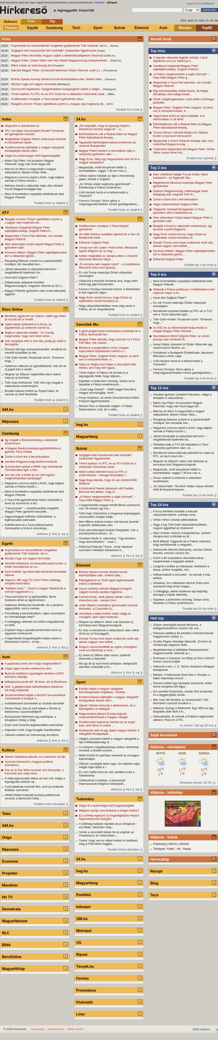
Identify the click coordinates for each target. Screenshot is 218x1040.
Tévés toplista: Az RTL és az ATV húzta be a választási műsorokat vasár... (59, 94)
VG (78, 943)
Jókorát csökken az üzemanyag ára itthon (32, 735)
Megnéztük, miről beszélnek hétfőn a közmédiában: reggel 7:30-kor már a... (177, 471)
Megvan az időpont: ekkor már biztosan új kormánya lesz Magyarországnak (180, 462)
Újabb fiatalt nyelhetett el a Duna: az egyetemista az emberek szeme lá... (28, 326)
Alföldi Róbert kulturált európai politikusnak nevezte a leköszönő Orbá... (32, 796)
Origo (7, 837)
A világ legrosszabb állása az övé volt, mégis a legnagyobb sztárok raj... (35, 780)
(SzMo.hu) (109, 55)
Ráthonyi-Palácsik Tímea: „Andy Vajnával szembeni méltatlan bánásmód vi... (105, 548)
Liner (80, 1014)
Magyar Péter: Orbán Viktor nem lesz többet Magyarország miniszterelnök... (60, 60)
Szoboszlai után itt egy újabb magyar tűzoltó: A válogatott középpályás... (109, 732)
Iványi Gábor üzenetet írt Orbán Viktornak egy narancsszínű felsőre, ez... (182, 346)
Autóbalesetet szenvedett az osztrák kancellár (34, 703)
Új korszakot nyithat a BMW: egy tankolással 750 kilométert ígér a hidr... (33, 468)
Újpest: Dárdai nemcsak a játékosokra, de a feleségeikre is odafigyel (107, 707)
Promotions (86, 990)
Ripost (81, 954)
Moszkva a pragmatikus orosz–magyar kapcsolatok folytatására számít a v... (104, 349)
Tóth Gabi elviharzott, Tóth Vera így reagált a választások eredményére (34, 384)
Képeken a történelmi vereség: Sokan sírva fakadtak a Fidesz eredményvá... (181, 601)
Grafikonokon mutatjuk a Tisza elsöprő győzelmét (43, 99)
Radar (187, 848)
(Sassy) (114, 45)
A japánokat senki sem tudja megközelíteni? (33, 663)
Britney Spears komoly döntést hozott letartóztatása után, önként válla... (58, 79)
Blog (154, 883)
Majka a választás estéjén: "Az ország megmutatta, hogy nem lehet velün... (29, 334)
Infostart (83, 907)
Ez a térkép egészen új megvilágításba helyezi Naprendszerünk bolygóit (109, 817)
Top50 (207, 28)
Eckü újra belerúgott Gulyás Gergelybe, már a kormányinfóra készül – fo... (108, 531)
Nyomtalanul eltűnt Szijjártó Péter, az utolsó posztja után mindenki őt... (181, 337)
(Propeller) (58, 65)
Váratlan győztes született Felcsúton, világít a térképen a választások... (182, 396)
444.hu (7, 409)
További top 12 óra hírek (198, 495)
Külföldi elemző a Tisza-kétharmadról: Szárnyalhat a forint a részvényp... (29, 526)
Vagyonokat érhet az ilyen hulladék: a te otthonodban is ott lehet (179, 117)
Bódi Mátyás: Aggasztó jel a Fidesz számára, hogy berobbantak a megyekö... (182, 543)
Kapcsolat (37, 1029)
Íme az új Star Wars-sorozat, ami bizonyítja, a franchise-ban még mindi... (34, 771)
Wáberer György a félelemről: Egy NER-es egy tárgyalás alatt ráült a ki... (183, 709)
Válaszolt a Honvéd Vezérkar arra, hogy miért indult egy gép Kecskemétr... (108, 282)
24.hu (81, 119)
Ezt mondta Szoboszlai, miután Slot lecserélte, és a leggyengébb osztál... (183, 693)
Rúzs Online (12, 309)
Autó (163, 28)
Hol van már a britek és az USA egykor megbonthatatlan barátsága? (30, 476)
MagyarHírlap (13, 969)
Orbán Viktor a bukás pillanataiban (175, 519)
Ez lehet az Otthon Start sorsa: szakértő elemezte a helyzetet (105, 656)
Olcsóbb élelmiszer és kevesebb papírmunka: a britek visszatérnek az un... (35, 565)
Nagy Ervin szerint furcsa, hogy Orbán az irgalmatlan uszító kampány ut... (179, 236)
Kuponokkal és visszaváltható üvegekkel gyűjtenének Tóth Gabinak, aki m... (60, 45)
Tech (76, 28)
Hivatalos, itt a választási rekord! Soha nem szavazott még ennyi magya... (181, 584)
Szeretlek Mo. (87, 324)
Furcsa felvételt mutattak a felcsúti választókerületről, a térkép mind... (175, 513)
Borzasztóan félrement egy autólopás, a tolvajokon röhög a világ (30, 718)
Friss (31, 21)
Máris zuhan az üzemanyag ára (32, 65)
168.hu (82, 919)
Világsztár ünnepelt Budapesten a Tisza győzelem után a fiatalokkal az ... (178, 211)
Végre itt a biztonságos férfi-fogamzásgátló (32, 155)
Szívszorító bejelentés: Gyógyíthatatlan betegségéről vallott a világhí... (57, 89)
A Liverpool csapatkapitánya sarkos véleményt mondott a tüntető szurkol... (109, 748)
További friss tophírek (200, 158)
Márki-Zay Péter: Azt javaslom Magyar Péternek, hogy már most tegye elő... (177, 404)
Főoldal (11, 28)
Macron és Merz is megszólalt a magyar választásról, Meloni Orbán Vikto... (179, 412)
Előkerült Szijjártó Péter (168, 259)
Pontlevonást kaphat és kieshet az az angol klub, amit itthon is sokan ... (107, 723)
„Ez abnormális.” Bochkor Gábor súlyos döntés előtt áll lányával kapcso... (183, 487)
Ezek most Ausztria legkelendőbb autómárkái (34, 725)
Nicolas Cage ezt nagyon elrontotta (34, 84)
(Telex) (79, 99)
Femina (82, 978)
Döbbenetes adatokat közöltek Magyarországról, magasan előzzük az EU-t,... (35, 284)
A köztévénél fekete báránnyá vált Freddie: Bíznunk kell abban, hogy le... (106, 490)
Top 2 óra (158, 168)
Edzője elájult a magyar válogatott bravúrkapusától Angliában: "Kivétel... (103, 690)
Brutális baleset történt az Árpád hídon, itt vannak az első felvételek (31, 392)
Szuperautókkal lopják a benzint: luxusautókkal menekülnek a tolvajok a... (35, 696)
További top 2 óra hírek (199, 265)
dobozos (42, 534)
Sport (98, 28)
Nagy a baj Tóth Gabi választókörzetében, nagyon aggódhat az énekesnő (180, 526)
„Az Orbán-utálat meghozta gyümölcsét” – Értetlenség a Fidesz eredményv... (106, 185)
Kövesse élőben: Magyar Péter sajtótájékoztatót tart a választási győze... (184, 252)
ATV (5, 213)
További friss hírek (128, 109)
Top (52, 21)
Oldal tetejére (201, 1029)
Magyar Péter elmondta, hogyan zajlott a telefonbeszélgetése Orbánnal (57, 55)
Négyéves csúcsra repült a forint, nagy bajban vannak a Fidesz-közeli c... (182, 429)
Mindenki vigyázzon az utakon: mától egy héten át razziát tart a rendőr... (35, 317)
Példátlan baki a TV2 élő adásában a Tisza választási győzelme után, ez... (180, 446)
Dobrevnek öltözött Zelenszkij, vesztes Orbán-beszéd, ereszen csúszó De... (183, 551)
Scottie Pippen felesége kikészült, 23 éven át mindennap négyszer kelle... (182, 643)
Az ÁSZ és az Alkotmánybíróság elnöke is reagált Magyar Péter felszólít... (180, 329)
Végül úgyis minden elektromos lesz (28, 668)
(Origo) (101, 50)
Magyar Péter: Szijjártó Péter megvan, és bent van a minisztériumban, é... (183, 109)
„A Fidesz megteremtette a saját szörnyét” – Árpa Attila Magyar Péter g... (181, 75)
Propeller (10, 873)
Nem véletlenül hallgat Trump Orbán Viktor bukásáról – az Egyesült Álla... (180, 176)
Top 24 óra (159, 505)
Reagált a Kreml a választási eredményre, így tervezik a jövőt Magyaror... (182, 227)
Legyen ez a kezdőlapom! (201, 3)
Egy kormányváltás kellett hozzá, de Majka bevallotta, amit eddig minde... (180, 92)
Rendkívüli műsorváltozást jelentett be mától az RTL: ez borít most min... (183, 454)
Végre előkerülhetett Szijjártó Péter (175, 204)
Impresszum (56, 1029)
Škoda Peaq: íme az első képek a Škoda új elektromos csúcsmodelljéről (32, 710)
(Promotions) (110, 70)
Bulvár (119, 28)
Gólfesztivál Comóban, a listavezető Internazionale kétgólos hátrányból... (102, 782)
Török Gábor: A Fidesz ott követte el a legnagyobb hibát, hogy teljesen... (103, 374)
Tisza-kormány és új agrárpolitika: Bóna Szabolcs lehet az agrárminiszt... (30, 598)
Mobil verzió (75, 1029)
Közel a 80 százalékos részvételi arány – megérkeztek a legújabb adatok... (179, 559)
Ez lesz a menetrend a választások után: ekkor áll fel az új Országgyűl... (109, 632)
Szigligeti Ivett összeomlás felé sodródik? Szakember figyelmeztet (54, 50)
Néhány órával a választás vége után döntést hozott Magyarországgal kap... (34, 187)
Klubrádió (84, 1002)
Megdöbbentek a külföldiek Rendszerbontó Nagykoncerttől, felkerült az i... (180, 651)
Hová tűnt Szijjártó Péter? (169, 297)
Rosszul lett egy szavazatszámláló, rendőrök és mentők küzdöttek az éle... (35, 351)
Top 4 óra (158, 274)
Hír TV (7, 897)
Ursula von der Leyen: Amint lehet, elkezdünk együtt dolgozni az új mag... (108, 249)
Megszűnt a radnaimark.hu (22, 125)
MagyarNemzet (14, 921)
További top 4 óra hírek (199, 378)
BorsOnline (11, 957)
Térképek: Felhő (163, 848)
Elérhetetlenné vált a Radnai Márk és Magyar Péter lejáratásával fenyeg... (182, 125)
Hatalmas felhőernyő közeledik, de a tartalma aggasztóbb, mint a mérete (34, 606)
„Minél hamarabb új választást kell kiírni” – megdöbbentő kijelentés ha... (180, 437)
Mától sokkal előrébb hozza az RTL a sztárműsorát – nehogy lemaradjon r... (103, 473)
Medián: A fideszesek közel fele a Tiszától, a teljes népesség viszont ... (181, 676)
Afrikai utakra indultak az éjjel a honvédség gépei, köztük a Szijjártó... (106, 177)
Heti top (157, 618)
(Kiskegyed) (109, 89)
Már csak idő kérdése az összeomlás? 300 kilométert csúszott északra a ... (180, 701)
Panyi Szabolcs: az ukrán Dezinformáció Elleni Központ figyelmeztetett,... (109, 399)
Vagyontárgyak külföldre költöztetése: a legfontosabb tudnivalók (30, 518)
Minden (185, 28)
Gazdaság (54, 28)
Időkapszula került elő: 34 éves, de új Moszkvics (36, 681)
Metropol (83, 931)
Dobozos (10, 21)
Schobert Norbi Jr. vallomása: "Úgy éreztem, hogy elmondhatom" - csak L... (107, 540)
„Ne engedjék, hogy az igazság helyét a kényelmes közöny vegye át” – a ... (104, 127)
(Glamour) (110, 79)
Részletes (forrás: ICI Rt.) (196, 782)
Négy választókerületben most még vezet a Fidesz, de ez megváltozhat (107, 307)
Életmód (141, 28)
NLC (5, 933)
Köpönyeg (159, 844)
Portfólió (83, 895)
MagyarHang (87, 437)
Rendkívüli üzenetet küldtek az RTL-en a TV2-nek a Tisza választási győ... (183, 312)
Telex (6, 814)
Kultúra (8, 750)
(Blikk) (111, 94)
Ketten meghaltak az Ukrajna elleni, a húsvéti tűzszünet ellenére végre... (108, 257)
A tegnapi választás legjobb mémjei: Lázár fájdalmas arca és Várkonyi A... (180, 59)
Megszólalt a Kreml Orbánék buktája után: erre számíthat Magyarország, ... (183, 142)
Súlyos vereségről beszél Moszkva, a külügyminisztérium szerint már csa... (177, 626)
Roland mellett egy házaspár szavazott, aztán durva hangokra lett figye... (182, 684)
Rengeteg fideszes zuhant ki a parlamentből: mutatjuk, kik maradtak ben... (182, 421)
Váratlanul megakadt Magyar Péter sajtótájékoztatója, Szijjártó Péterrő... (176, 67)
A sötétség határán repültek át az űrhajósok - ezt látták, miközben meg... (108, 825)
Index (6, 119)
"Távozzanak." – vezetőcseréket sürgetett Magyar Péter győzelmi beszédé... (31, 509)
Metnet (184, 844)
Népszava (10, 421)
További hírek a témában (49, 804)
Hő (179, 848)
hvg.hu (82, 425)
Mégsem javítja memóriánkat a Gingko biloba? (109, 810)
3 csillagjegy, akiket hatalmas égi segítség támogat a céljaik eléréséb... (180, 593)
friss (54, 534)
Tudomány (85, 799)
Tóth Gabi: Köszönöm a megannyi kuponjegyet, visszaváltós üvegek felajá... (109, 515)
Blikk (6, 945)
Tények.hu (85, 966)
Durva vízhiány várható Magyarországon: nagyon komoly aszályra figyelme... (105, 590)
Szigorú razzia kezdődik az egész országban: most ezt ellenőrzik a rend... (108, 648)
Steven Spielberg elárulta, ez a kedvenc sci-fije (35, 756)
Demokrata (11, 909)
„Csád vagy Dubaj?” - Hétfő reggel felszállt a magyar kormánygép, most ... (107, 391)
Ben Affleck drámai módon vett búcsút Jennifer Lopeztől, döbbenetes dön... (109, 523)
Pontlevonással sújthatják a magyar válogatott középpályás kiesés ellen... (34, 149)
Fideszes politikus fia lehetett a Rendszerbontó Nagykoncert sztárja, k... (183, 634)
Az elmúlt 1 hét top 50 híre (197, 725)
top (63, 534)
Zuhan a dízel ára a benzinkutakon (175, 199)
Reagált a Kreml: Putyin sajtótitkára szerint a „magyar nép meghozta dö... (59, 104)
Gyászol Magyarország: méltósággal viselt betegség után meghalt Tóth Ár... (180, 192)
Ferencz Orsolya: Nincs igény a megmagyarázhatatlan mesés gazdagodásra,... (183, 371)
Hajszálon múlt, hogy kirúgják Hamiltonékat (33, 730)
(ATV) (110, 104)
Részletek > (101, 2)
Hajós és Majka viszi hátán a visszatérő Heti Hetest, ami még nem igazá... (107, 366)
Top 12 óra (159, 388)
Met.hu (173, 844)
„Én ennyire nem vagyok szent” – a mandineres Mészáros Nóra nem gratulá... (109, 265)
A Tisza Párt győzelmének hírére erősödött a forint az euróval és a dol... (33, 501)
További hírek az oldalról (49, 203)
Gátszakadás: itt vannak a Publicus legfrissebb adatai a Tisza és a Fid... (183, 718)
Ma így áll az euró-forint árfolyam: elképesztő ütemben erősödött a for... (108, 665)
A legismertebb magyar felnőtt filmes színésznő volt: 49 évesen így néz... (109, 506)
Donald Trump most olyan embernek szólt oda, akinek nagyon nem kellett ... (183, 244)
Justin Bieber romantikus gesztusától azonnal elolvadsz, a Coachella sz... (108, 607)
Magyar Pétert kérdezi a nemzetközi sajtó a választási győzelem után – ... (107, 152)
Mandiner (10, 885)
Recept (156, 871)
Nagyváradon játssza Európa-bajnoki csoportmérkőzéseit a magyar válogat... (104, 715)
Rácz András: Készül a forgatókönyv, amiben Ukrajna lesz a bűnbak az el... (182, 534)
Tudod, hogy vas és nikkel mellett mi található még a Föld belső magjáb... (108, 842)
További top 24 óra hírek (198, 608)
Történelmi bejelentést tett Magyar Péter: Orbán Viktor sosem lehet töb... (184, 150)
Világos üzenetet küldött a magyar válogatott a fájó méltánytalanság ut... (109, 740)
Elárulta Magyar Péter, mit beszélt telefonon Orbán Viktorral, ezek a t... (57, 70)
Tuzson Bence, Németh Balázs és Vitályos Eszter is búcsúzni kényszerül (180, 134)
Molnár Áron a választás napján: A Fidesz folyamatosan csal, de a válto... (105, 407)
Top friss (157, 51)
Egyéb (32, 28)
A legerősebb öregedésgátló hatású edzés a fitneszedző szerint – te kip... (33, 640)
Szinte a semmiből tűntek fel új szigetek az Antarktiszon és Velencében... (106, 833)
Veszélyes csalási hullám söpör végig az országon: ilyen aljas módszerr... (105, 615)
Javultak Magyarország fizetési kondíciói (31, 461)
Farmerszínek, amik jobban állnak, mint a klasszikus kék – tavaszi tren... (105, 598)
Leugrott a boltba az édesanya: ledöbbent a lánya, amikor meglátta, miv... (181, 568)
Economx (10, 861)
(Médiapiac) (63, 84)
